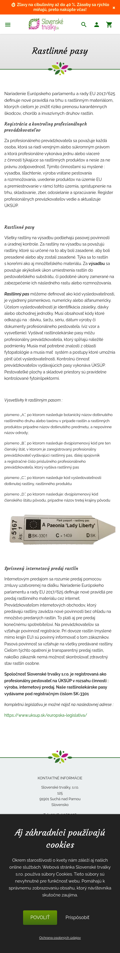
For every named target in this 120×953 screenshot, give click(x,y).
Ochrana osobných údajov (60, 938)
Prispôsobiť (77, 917)
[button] (96, 25)
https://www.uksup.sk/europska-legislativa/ (45, 715)
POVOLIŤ (40, 917)
